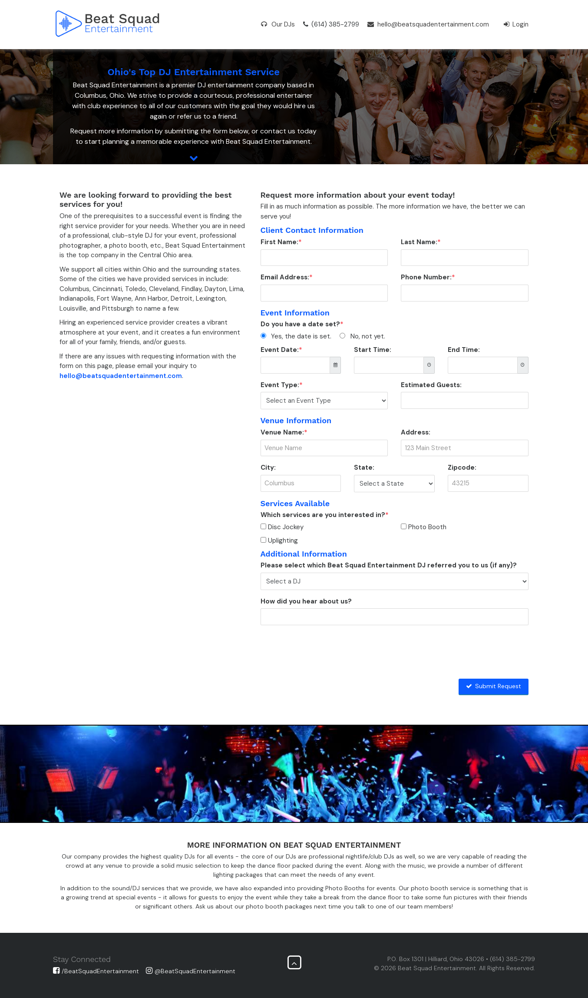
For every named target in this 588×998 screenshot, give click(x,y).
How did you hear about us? (306, 601)
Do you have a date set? (300, 324)
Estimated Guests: (431, 385)
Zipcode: (462, 467)
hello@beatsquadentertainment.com (428, 24)
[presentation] (327, 649)
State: (364, 467)
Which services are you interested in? (323, 515)
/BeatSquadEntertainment (96, 971)
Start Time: (372, 349)
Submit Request (493, 686)
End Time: (464, 349)
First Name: (279, 242)
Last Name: (419, 242)
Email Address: (285, 277)
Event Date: (280, 349)
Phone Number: (426, 277)
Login (516, 24)
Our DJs (278, 24)
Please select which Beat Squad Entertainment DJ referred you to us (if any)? (389, 565)
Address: (415, 432)
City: (268, 467)
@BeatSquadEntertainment (190, 971)
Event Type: (280, 385)
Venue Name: (282, 432)
